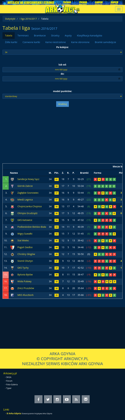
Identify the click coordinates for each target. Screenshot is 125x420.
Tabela (8, 35)
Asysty (68, 35)
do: (62, 73)
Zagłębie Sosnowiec (27, 192)
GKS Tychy (22, 267)
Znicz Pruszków (25, 288)
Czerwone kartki (31, 42)
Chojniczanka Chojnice (29, 206)
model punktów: (62, 91)
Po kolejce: (62, 47)
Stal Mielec (23, 240)
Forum (9, 380)
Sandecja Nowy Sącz (28, 179)
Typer (9, 388)
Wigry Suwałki (24, 233)
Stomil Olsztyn (25, 260)
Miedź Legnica (25, 199)
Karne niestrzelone (55, 42)
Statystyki (10, 18)
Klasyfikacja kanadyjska (89, 35)
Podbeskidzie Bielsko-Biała (31, 226)
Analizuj (62, 104)
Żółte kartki (11, 42)
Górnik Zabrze (25, 185)
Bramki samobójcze (105, 42)
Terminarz (23, 35)
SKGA (8, 377)
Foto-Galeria (12, 384)
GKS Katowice (24, 220)
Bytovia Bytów (25, 274)
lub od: (62, 64)
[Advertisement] (62, 135)
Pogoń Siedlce (24, 247)
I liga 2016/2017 (28, 18)
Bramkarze (40, 35)
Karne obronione (80, 42)
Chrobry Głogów (26, 254)
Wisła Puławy (24, 281)
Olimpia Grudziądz (27, 213)
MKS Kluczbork (25, 295)
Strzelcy (55, 35)
